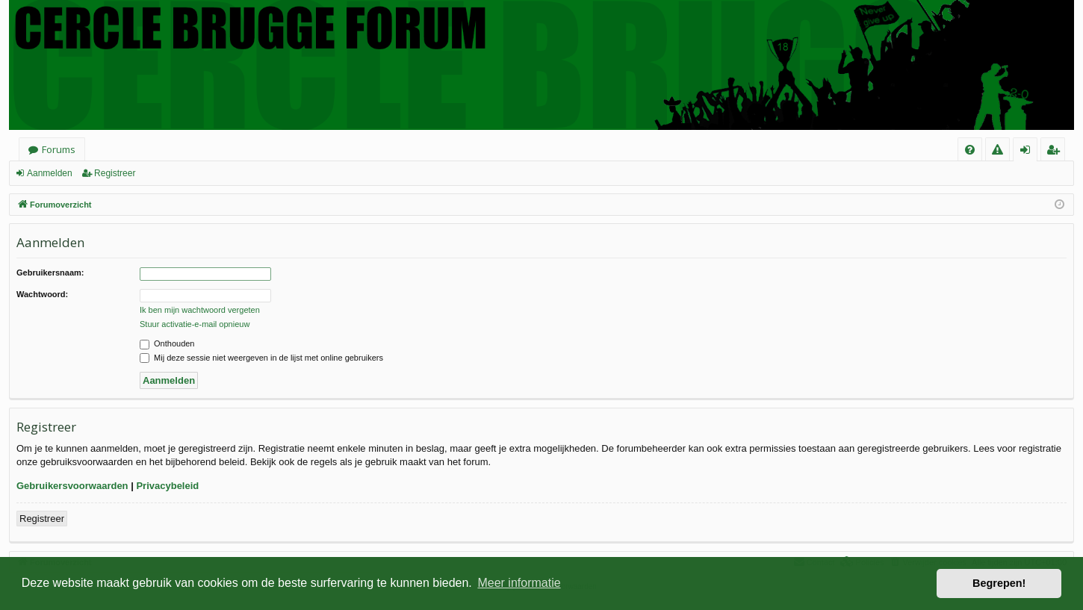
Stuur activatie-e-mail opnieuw (194, 324)
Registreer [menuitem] (1055, 152)
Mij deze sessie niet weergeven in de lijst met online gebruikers (261, 357)
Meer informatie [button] (518, 582)
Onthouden (167, 343)
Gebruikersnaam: (50, 272)
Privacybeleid (167, 485)
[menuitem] (969, 149)
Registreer (114, 173)
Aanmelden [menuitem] (1030, 152)
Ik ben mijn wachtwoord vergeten (200, 309)
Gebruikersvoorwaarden (72, 485)
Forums (58, 149)
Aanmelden (49, 173)
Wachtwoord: (42, 294)
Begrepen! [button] (998, 583)
